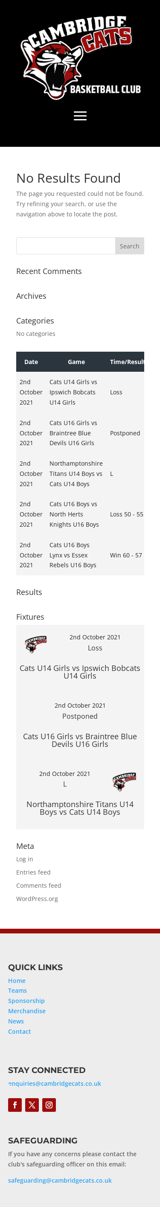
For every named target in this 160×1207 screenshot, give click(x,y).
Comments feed (38, 885)
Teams (17, 990)
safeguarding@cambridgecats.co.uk (60, 1180)
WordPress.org (37, 899)
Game (76, 362)
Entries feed (33, 872)
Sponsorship (26, 1001)
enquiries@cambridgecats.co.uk (54, 1083)
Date (31, 362)
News (16, 1021)
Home (17, 981)
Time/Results (129, 362)
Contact (19, 1031)
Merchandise (27, 1011)
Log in (24, 859)
